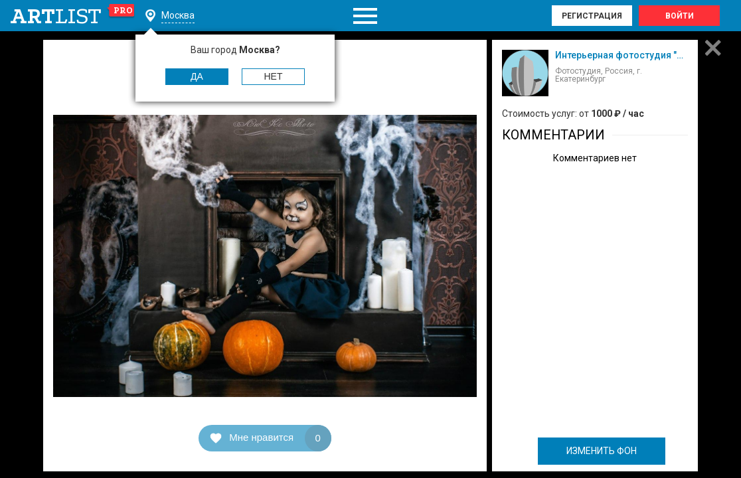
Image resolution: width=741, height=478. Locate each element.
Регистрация (592, 16)
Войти (679, 16)
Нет (273, 76)
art (72, 16)
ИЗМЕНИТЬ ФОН (601, 450)
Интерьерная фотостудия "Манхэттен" (641, 55)
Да (197, 76)
